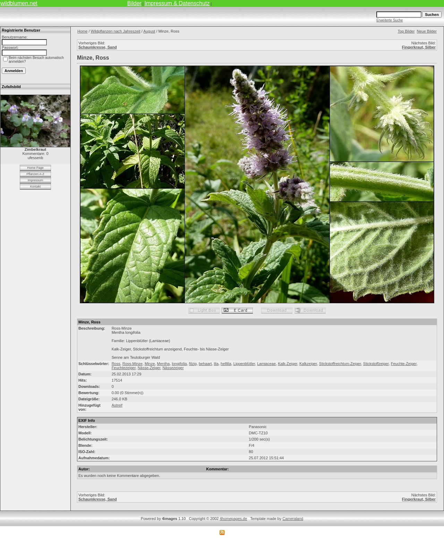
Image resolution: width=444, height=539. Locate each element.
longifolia (179, 364)
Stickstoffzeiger (376, 364)
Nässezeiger (172, 368)
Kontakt (35, 186)
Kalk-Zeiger (287, 364)
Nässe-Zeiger (149, 368)
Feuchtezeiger (124, 368)
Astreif (117, 405)
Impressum (35, 180)
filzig (193, 364)
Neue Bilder (427, 31)
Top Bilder (406, 31)
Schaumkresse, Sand (97, 47)
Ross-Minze (132, 364)
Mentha (163, 364)
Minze (150, 364)
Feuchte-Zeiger (404, 364)
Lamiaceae (266, 364)
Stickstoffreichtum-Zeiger (340, 364)
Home (82, 31)
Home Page (35, 167)
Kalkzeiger (308, 364)
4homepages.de (233, 518)
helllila (226, 364)
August (149, 31)
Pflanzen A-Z (35, 174)
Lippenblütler (244, 364)
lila (216, 364)
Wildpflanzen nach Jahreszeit (115, 31)
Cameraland (292, 518)
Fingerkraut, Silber (419, 47)
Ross (116, 364)
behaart (205, 364)
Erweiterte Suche (389, 20)
